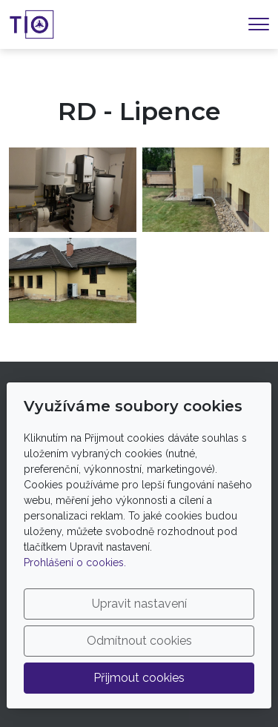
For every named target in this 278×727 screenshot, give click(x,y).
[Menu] (258, 24)
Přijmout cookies (139, 678)
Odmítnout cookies (139, 641)
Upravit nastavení (139, 604)
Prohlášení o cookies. (75, 562)
